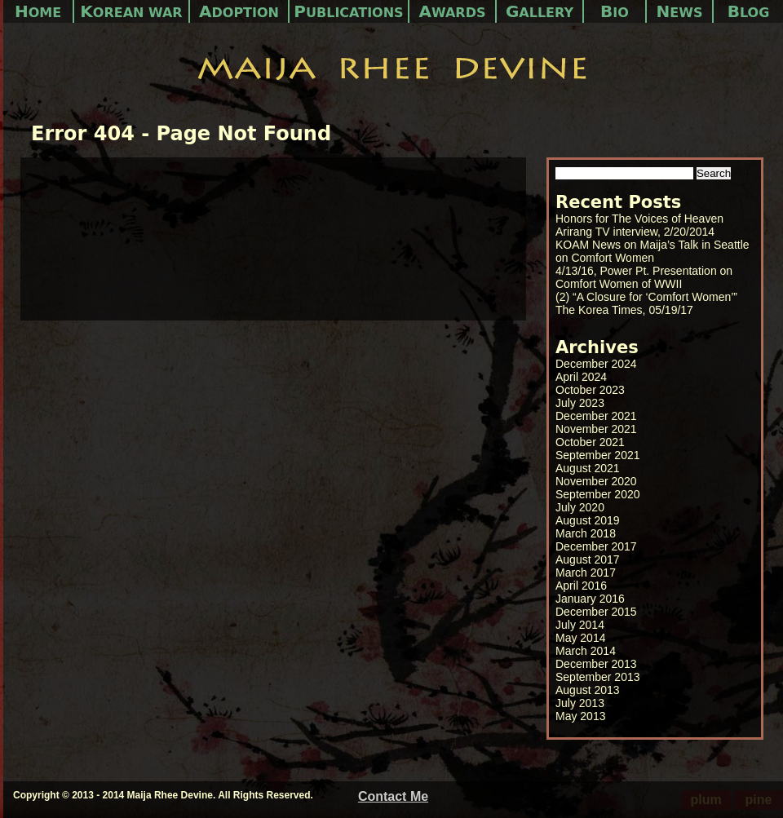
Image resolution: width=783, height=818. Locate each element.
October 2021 (590, 442)
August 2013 (587, 689)
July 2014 (579, 624)
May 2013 (580, 716)
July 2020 (579, 507)
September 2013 (597, 676)
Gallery (539, 11)
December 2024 (596, 363)
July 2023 (579, 402)
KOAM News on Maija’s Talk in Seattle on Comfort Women (652, 251)
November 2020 (596, 481)
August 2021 (587, 468)
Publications (348, 11)
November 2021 (596, 429)
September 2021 (597, 455)
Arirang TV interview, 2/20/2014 (634, 231)
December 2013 (596, 663)
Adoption (239, 11)
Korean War (131, 11)
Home (38, 11)
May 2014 (580, 637)
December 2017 (596, 546)
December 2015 (596, 611)
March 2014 (585, 650)
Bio (614, 11)
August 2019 (587, 520)
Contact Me (393, 796)
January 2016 (590, 598)
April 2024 (581, 376)
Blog (749, 11)
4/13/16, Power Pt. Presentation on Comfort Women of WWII (643, 277)
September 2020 (597, 494)
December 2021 (596, 415)
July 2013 (579, 703)
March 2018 (585, 533)
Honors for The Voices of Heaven (639, 218)
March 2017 (585, 572)
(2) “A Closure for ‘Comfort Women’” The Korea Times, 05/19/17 (646, 303)
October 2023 (590, 389)
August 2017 (587, 559)
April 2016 (581, 585)
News (680, 11)
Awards (452, 11)
